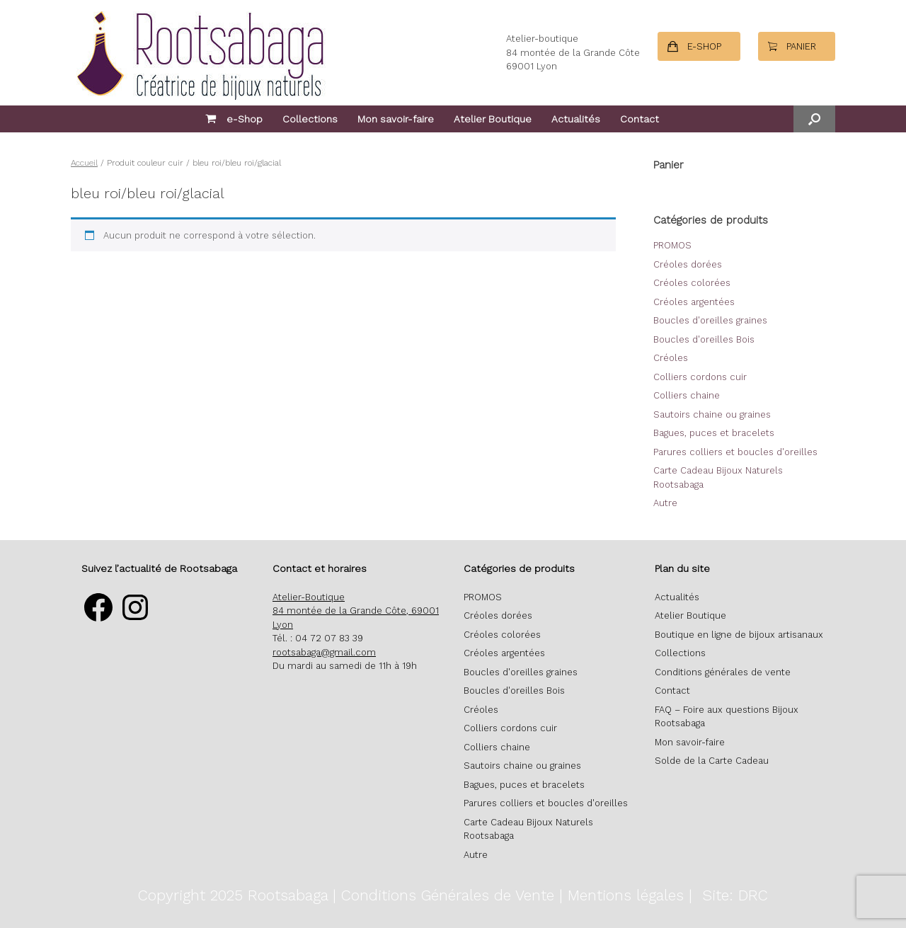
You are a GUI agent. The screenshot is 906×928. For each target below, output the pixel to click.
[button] (814, 118)
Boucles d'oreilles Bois (704, 339)
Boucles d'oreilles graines (710, 320)
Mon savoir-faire (395, 119)
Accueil (84, 163)
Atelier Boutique (493, 119)
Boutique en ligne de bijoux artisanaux (739, 634)
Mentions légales (626, 895)
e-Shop (234, 119)
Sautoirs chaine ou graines (712, 414)
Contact (639, 119)
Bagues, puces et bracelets (713, 433)
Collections (310, 119)
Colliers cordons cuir (700, 377)
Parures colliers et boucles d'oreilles (735, 452)
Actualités (575, 119)
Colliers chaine (686, 395)
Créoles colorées (691, 282)
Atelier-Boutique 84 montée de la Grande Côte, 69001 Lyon (356, 611)
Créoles (670, 358)
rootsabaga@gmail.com (324, 652)
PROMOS (672, 245)
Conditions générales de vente (723, 672)
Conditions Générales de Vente (447, 895)
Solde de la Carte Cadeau (712, 760)
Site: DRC (735, 895)
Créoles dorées (687, 264)
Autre (665, 503)
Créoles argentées (694, 302)
